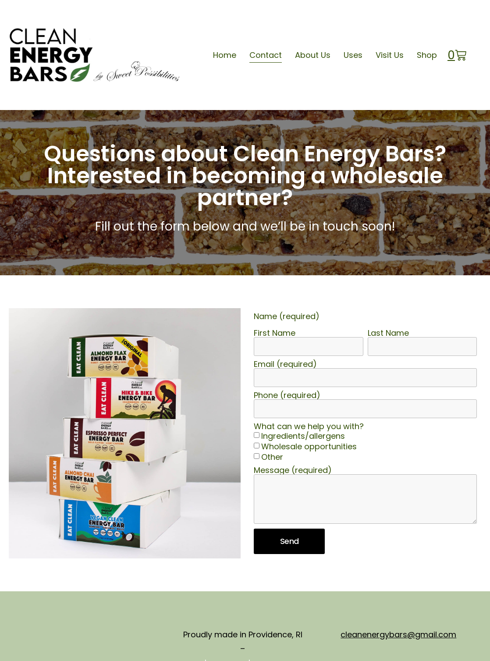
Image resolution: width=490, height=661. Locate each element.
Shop (427, 55)
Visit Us (390, 55)
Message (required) (293, 470)
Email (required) (285, 364)
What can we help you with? (309, 426)
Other (272, 456)
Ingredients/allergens (303, 435)
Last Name (388, 333)
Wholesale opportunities (309, 446)
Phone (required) (287, 395)
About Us (312, 55)
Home (224, 55)
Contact (265, 55)
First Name (274, 333)
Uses (353, 55)
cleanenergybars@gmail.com (398, 634)
